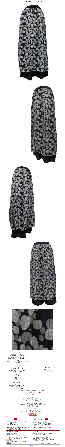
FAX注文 (23, 429)
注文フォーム (24, 428)
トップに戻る (32, 445)
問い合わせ (49, 427)
